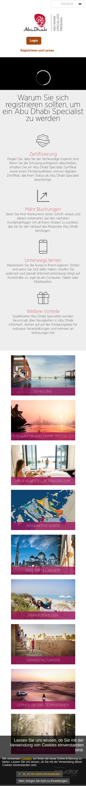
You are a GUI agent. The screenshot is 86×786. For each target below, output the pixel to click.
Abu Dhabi (40, 167)
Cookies (26, 758)
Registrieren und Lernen (37, 50)
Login (34, 40)
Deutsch (67, 4)
